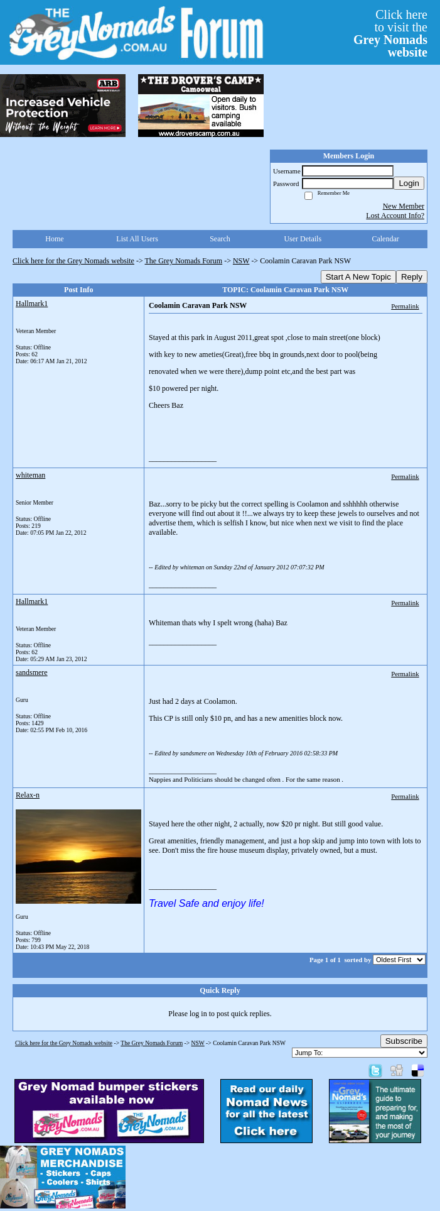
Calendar (385, 238)
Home (54, 238)
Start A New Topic (358, 277)
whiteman (30, 475)
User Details (302, 238)
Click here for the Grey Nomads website (73, 260)
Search (220, 238)
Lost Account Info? (395, 215)
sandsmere (32, 672)
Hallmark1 (32, 303)
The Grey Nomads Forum (184, 260)
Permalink (405, 306)
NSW (241, 260)
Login (409, 183)
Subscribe (403, 1041)
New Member (403, 206)
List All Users (137, 238)
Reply (411, 277)
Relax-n (28, 795)
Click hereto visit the (390, 33)
